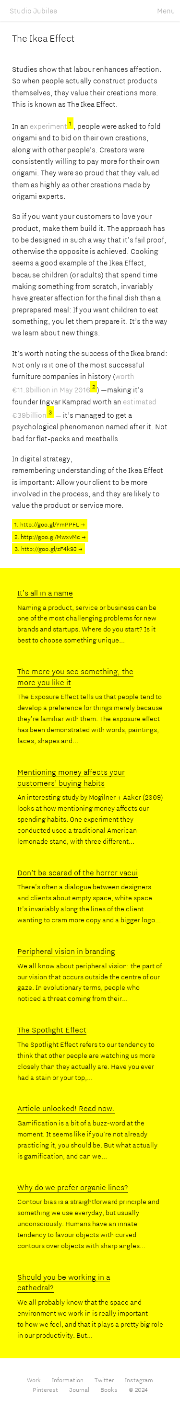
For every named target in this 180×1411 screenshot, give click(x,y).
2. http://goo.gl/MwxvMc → (50, 536)
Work (34, 1380)
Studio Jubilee (33, 10)
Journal (79, 1389)
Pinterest (45, 1389)
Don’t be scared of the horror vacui (77, 872)
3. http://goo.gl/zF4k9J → (48, 548)
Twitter (104, 1380)
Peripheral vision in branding (66, 951)
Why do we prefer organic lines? (72, 1187)
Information (68, 1380)
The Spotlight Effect (51, 1029)
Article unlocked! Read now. (66, 1108)
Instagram (139, 1380)
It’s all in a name (45, 592)
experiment (51, 126)
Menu (166, 10)
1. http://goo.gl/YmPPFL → (49, 524)
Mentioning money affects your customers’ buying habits (71, 777)
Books (109, 1389)
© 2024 (138, 1389)
